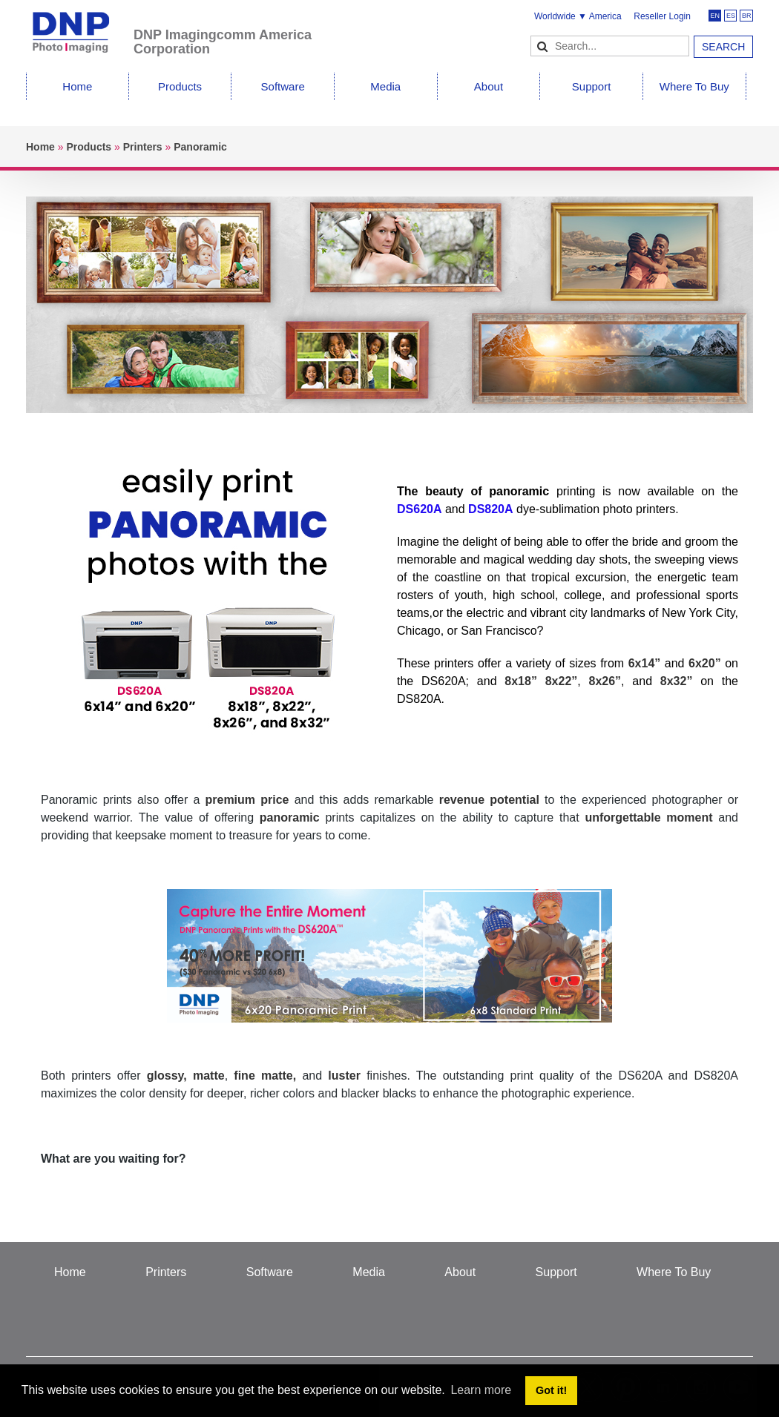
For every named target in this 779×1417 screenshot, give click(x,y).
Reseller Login (662, 16)
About (488, 86)
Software (283, 86)
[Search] (609, 46)
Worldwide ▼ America (578, 16)
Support (591, 86)
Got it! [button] (551, 1390)
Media (385, 86)
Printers (165, 1272)
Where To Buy (694, 86)
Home (77, 86)
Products (180, 86)
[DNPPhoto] (80, 25)
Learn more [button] (480, 1390)
